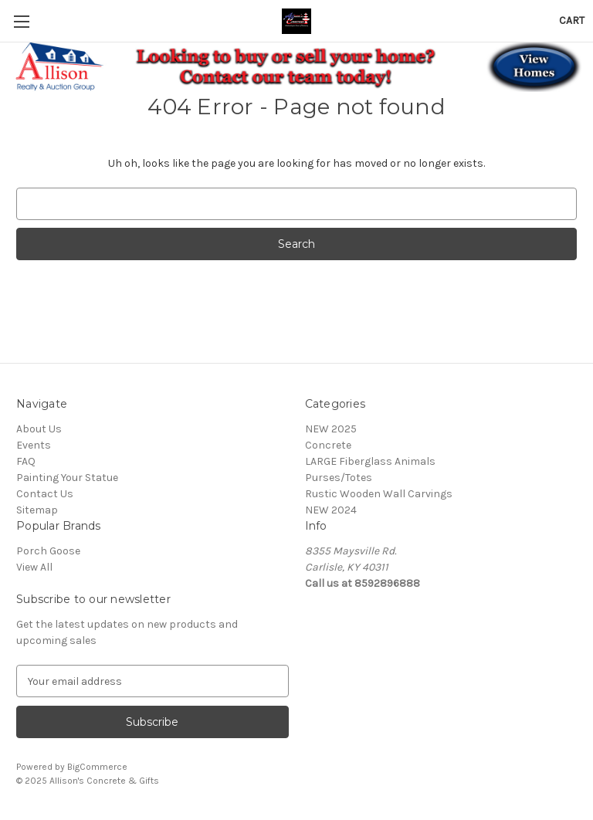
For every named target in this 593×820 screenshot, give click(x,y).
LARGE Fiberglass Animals (370, 461)
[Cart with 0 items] (572, 20)
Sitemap (37, 510)
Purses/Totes (338, 477)
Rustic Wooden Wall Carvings (378, 493)
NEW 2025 (331, 428)
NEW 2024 (331, 510)
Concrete (328, 445)
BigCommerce (97, 766)
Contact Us (44, 493)
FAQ (26, 461)
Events (33, 445)
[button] (296, 67)
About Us (39, 428)
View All (34, 567)
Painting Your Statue (67, 477)
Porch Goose (48, 550)
